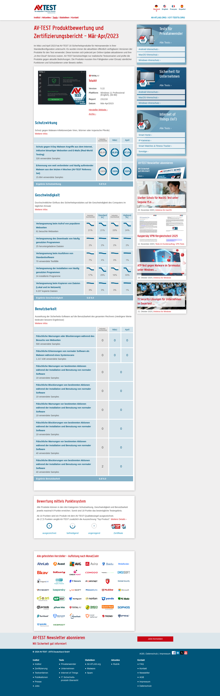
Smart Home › (145, 135)
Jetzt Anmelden (155, 638)
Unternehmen (67, 668)
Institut (37, 18)
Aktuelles (46, 18)
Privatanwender (68, 664)
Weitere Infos (41, 133)
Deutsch (156, 7)
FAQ (141, 664)
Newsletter (144, 672)
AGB (141, 654)
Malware (91, 668)
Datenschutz (152, 654)
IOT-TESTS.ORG (176, 18)
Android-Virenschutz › (149, 49)
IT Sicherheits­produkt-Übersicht (69, 679)
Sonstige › (143, 151)
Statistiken (64, 18)
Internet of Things (69, 672)
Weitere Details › (119, 519)
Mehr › (141, 176)
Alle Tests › (165, 42)
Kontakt (75, 18)
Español (181, 7)
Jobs (37, 686)
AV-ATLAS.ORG (158, 18)
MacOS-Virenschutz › (149, 54)
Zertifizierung (41, 668)
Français (173, 7)
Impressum (165, 654)
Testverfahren (41, 672)
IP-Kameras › (145, 140)
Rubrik (116, 664)
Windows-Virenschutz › (149, 60)
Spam (90, 672)
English (164, 7)
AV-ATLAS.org (94, 664)
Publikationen (41, 677)
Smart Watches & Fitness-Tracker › (155, 146)
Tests (55, 18)
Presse (38, 681)
